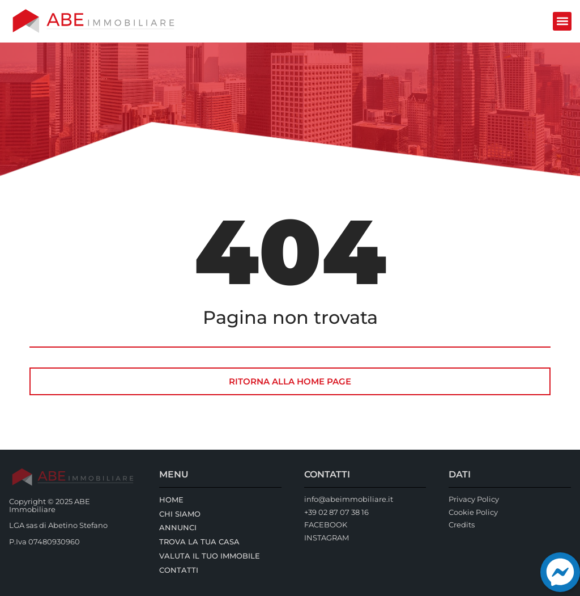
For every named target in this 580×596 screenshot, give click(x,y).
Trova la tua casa (199, 542)
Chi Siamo (180, 514)
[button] (562, 21)
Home (171, 500)
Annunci (178, 527)
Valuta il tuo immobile (209, 556)
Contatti (178, 570)
